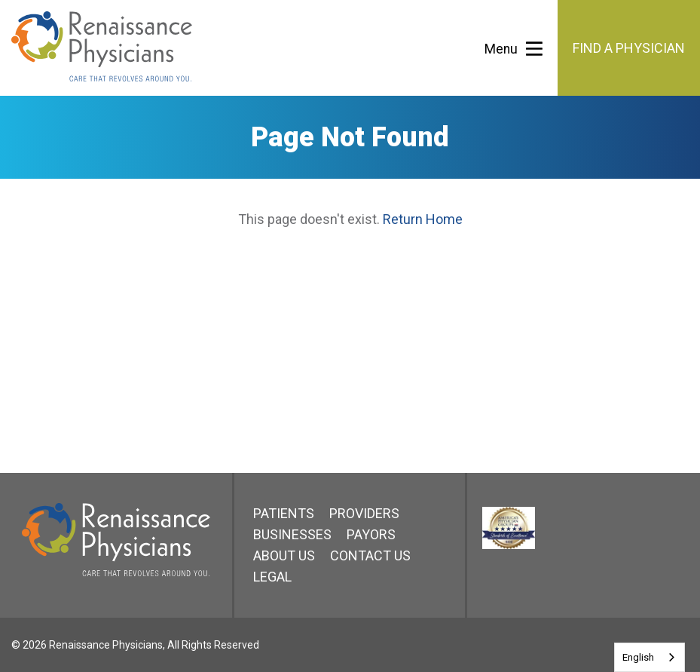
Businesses (292, 534)
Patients (283, 513)
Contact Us (370, 555)
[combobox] (649, 657)
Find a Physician (629, 48)
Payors (371, 534)
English (638, 657)
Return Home (423, 219)
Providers (364, 513)
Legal (272, 577)
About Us (284, 555)
